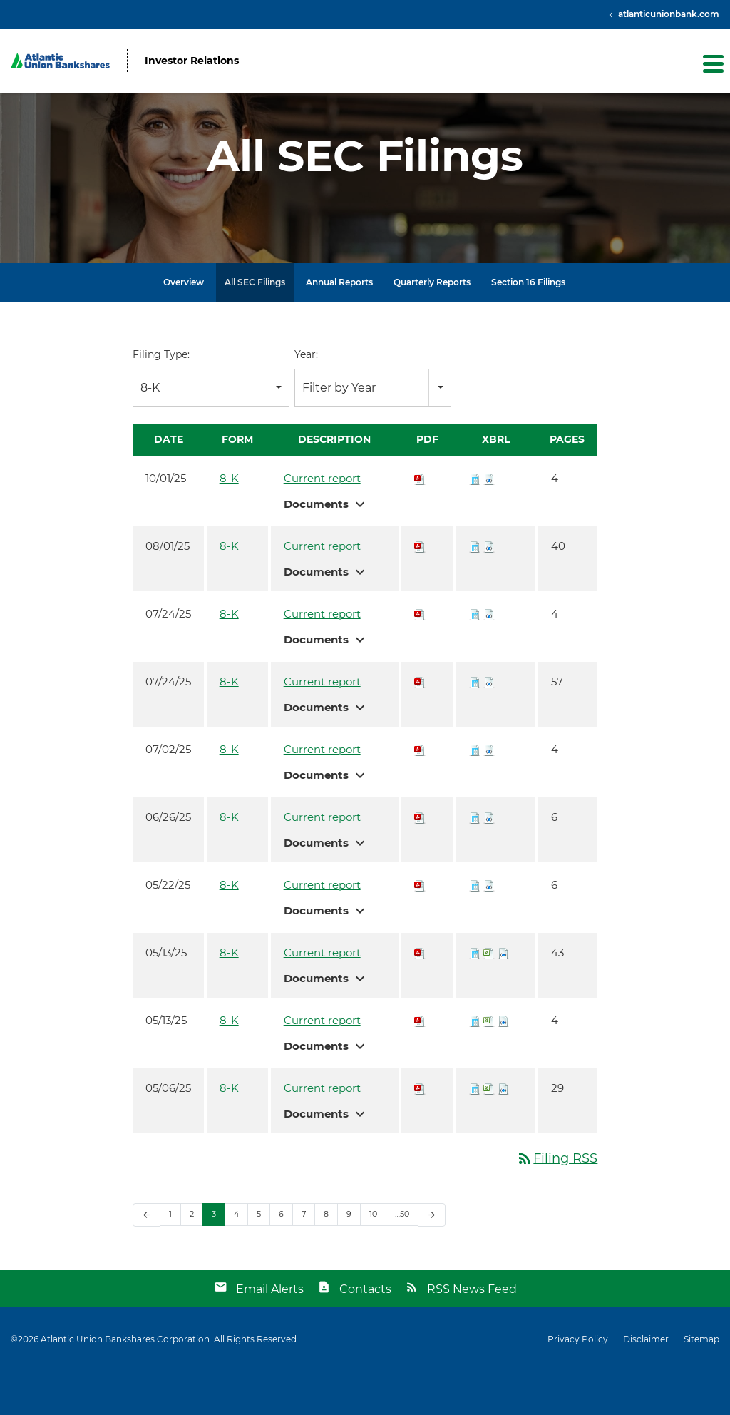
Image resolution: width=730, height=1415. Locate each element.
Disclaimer (646, 1382)
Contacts (365, 1332)
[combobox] (211, 431)
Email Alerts (270, 1332)
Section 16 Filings (528, 325)
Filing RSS (556, 1202)
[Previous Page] (146, 1258)
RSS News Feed (472, 1332)
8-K (229, 521)
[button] (712, 63)
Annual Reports (339, 325)
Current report (322, 521)
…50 (402, 1257)
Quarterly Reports (432, 325)
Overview (183, 325)
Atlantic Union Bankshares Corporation (125, 1381)
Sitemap (701, 1382)
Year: (306, 398)
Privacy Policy (578, 1382)
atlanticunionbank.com (667, 14)
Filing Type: (161, 398)
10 (373, 1257)
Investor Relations (192, 61)
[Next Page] (432, 1258)
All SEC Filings (255, 325)
